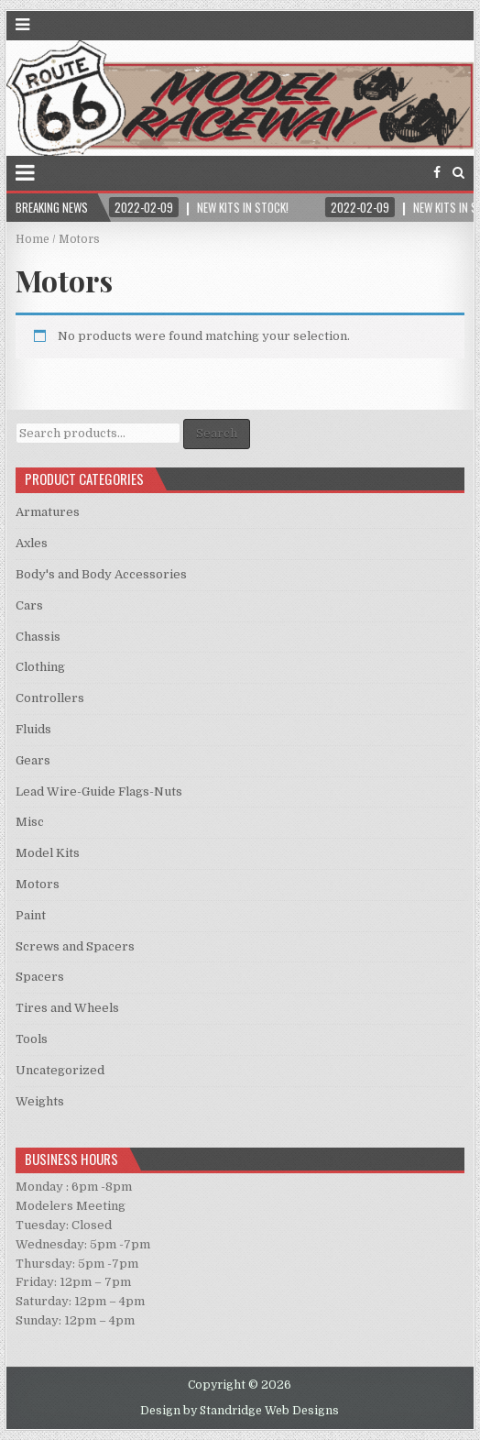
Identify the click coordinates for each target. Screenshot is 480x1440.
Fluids (33, 729)
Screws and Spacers (75, 946)
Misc (30, 822)
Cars (29, 605)
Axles (32, 543)
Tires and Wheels (67, 1008)
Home (32, 239)
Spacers (40, 977)
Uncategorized (60, 1070)
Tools (32, 1039)
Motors (38, 884)
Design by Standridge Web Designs (239, 1410)
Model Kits (48, 853)
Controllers (50, 698)
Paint (31, 915)
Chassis (38, 636)
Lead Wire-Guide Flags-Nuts (99, 791)
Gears (33, 760)
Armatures (48, 512)
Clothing (40, 667)
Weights (40, 1101)
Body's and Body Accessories (101, 574)
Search (216, 433)
